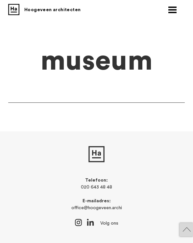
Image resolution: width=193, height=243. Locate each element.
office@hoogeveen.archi (96, 208)
